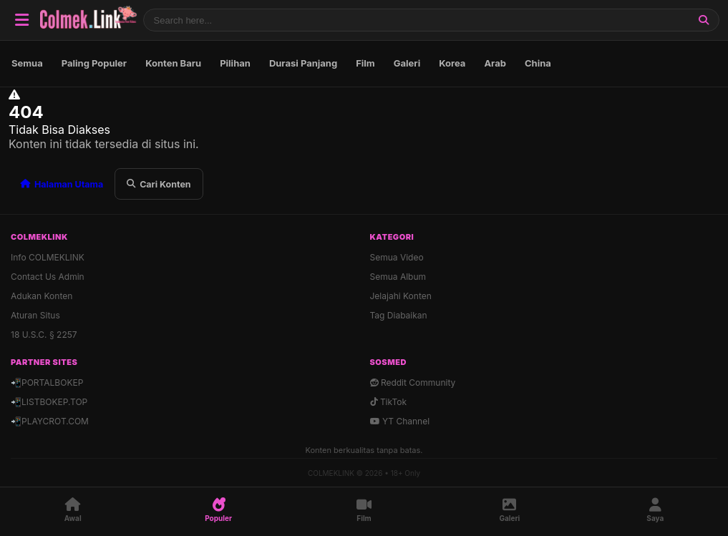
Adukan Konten (41, 296)
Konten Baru (173, 63)
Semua (27, 63)
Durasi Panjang (303, 63)
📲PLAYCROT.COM (50, 421)
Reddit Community (413, 382)
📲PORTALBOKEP (47, 382)
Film (365, 63)
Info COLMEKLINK (47, 257)
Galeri (407, 63)
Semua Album (398, 276)
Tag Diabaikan (398, 315)
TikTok (388, 401)
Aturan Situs (35, 315)
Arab (495, 63)
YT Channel (400, 421)
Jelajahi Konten (401, 296)
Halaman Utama (61, 184)
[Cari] (704, 20)
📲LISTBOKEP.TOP (49, 401)
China (538, 63)
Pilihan (235, 63)
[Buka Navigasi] (21, 20)
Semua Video (397, 257)
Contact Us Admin (47, 276)
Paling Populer (94, 63)
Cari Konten (158, 184)
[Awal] (72, 510)
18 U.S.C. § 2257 (44, 334)
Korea (452, 63)
